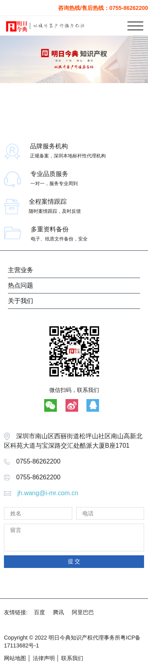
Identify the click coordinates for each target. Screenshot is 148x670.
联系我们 (72, 658)
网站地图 (15, 658)
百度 (39, 612)
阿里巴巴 (83, 612)
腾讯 (58, 612)
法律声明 (44, 658)
